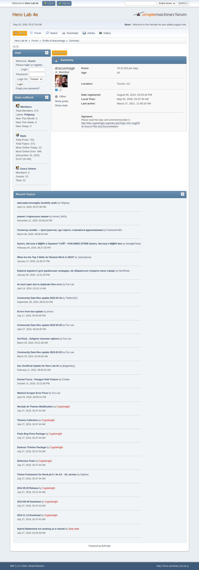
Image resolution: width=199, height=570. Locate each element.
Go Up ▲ (184, 566)
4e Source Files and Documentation (99, 126)
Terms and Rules (170, 566)
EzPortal (106, 546)
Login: (24, 69)
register (38, 64)
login (27, 64)
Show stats (61, 105)
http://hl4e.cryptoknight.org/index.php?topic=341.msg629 (110, 123)
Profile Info (59, 52)
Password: (22, 74)
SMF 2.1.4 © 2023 (18, 566)
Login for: (22, 79)
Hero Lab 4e (25, 14)
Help (158, 566)
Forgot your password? (28, 88)
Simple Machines (36, 566)
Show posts (61, 101)
